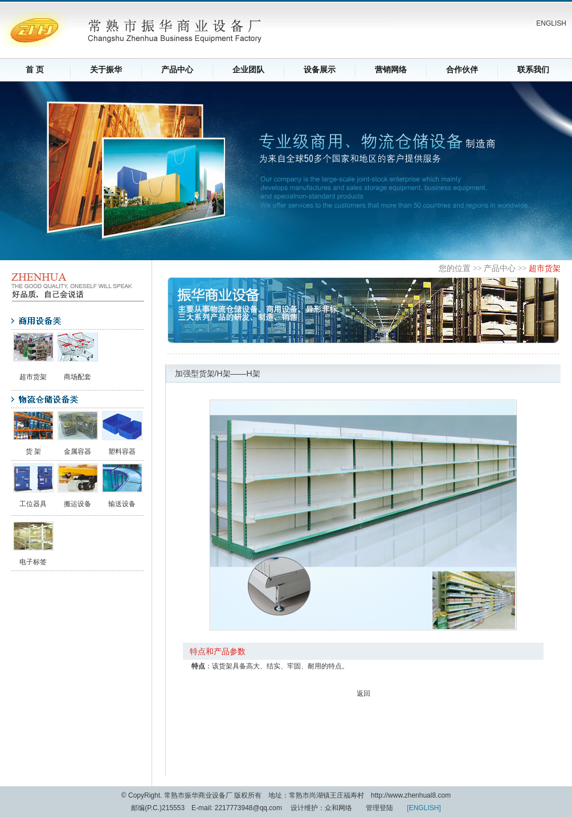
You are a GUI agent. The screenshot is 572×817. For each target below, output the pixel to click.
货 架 (33, 451)
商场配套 (77, 377)
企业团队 (248, 69)
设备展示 (320, 69)
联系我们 (533, 69)
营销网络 (391, 69)
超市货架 (33, 377)
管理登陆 (379, 808)
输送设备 (122, 504)
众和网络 (338, 808)
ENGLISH (551, 23)
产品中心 (177, 69)
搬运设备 (77, 504)
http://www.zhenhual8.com (411, 795)
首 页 (35, 69)
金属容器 (77, 451)
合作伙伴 (462, 69)
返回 (363, 693)
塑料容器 (122, 451)
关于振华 (106, 69)
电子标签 (33, 562)
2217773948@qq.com (249, 808)
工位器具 (33, 504)
